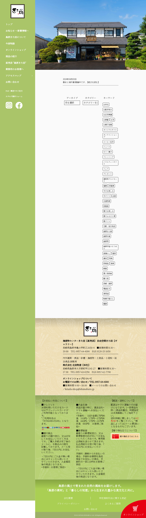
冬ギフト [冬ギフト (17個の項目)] (106, 196)
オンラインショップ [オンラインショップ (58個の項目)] (110, 136)
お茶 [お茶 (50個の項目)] (112, 119)
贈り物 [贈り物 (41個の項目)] (105, 278)
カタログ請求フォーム (14, 96)
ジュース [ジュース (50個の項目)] (106, 146)
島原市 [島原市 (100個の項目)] (105, 241)
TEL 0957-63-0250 (80, 372)
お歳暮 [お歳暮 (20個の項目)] (105, 119)
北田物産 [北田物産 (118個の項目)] (106, 201)
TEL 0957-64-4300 (80, 351)
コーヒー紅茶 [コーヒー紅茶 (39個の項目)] (108, 142)
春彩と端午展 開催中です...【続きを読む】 (81, 82)
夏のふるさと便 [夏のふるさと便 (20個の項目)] (109, 216)
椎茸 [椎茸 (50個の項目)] (114, 253)
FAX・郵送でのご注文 (14, 91)
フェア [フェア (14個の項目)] (105, 169)
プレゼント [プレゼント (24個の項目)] (107, 174)
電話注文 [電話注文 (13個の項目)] (106, 288)
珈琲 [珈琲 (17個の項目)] (112, 263)
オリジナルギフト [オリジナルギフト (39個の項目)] (110, 129)
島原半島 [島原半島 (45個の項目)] (106, 236)
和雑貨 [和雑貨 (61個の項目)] (105, 206)
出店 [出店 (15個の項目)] (114, 196)
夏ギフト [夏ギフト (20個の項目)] (106, 221)
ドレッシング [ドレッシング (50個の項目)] (108, 157)
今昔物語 (10, 43)
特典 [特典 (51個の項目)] (110, 258)
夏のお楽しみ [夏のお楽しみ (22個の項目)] (108, 211)
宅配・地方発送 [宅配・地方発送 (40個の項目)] (109, 226)
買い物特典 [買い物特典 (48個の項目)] (107, 273)
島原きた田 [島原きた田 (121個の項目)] (107, 231)
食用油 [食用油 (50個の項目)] (105, 293)
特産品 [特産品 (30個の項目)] (105, 263)
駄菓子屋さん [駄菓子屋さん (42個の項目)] (108, 298)
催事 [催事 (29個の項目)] (105, 186)
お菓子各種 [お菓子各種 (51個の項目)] (107, 124)
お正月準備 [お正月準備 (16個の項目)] (107, 114)
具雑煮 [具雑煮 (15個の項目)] (111, 186)
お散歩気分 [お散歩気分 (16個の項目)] (107, 109)
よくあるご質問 (113, 503)
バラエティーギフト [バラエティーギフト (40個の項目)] (110, 163)
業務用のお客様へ (15, 69)
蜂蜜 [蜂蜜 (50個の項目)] (105, 268)
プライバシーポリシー (68, 503)
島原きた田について (16, 37)
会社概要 (68, 498)
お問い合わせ (12, 82)
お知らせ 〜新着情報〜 (17, 30)
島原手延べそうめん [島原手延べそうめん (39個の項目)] (110, 247)
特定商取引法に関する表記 (112, 498)
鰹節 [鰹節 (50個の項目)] (105, 303)
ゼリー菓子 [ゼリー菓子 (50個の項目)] (107, 152)
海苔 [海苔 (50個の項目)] (105, 258)
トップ (9, 24)
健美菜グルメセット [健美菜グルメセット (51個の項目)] (110, 180)
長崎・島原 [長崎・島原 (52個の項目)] (107, 283)
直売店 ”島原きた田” (16, 62)
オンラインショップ (16, 49)
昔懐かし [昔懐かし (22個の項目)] (106, 253)
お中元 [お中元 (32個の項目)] (105, 104)
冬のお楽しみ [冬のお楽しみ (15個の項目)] (108, 191)
